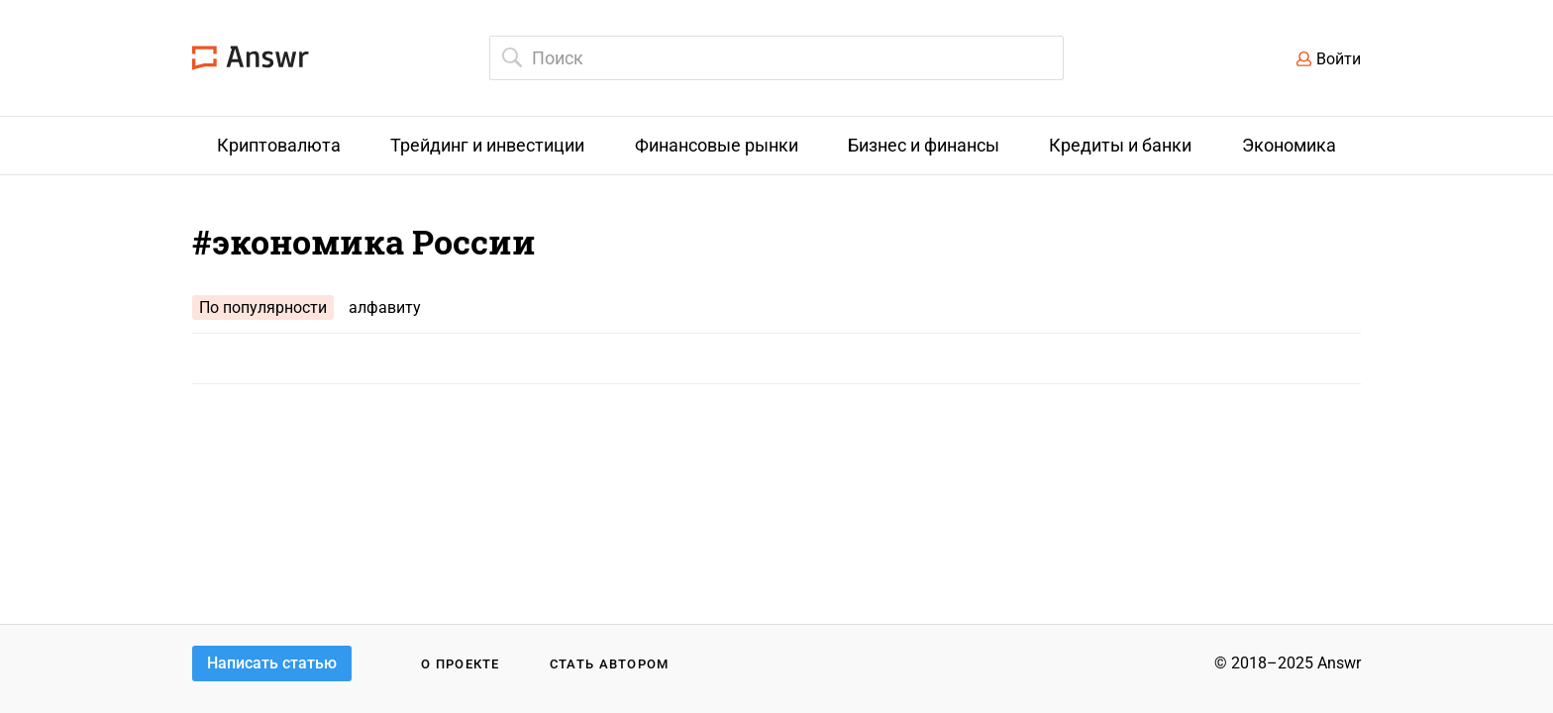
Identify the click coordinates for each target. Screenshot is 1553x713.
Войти (1338, 59)
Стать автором (610, 664)
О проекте (460, 664)
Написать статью (272, 663)
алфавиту (385, 307)
